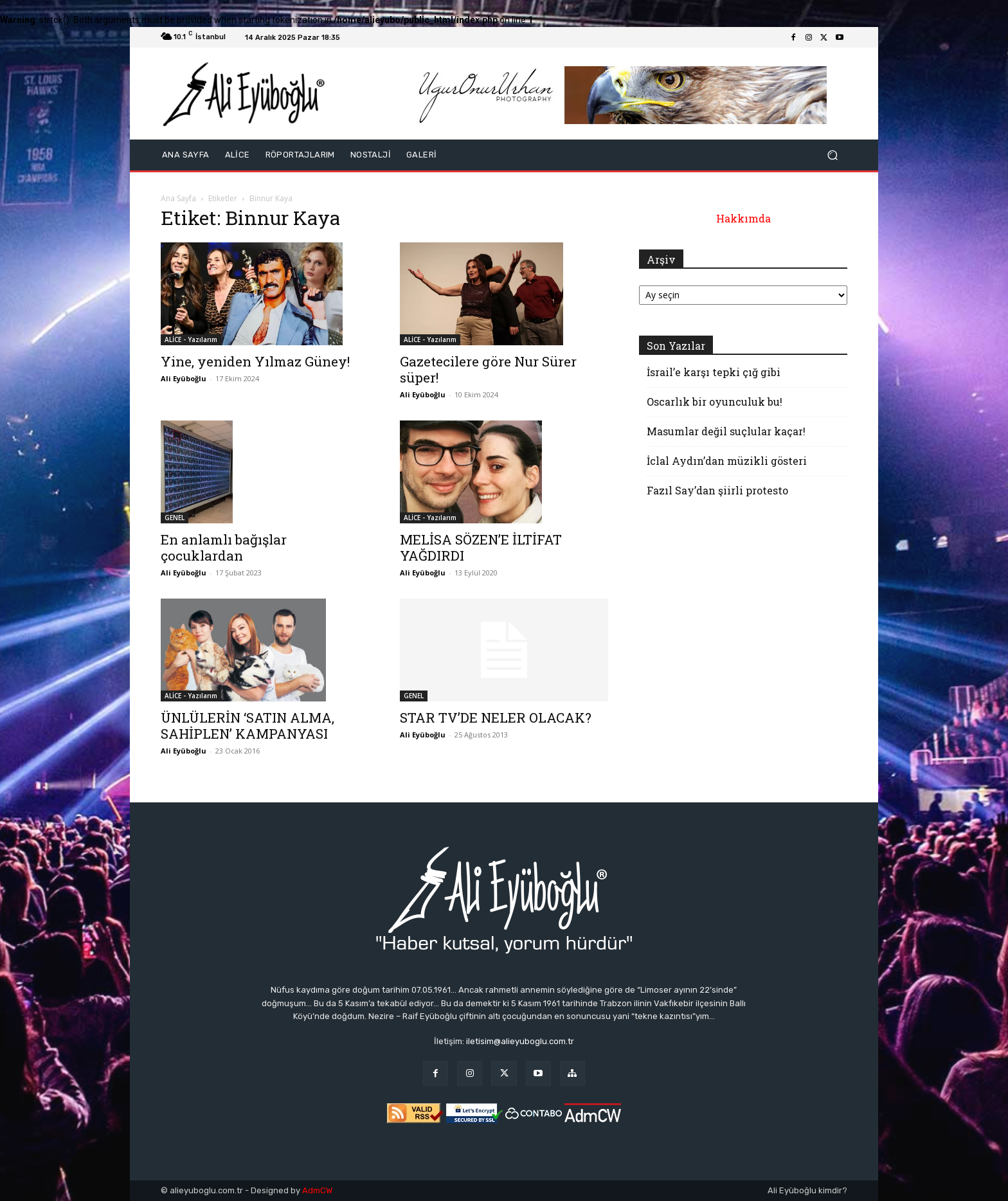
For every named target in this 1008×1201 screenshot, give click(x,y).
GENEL (174, 517)
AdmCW (317, 1190)
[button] (832, 155)
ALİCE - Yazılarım (191, 339)
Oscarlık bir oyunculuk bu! (714, 401)
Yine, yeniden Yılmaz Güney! (255, 361)
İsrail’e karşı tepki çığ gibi (713, 372)
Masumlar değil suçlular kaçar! (726, 431)
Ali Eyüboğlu (183, 378)
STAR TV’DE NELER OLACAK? (495, 718)
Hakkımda (743, 218)
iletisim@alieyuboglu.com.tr (520, 1041)
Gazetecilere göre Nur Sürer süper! (488, 369)
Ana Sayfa (178, 198)
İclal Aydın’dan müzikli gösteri (727, 460)
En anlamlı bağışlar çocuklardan (224, 547)
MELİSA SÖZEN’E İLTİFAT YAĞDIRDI (481, 547)
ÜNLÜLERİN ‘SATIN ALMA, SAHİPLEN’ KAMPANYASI (247, 726)
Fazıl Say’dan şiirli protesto (717, 490)
